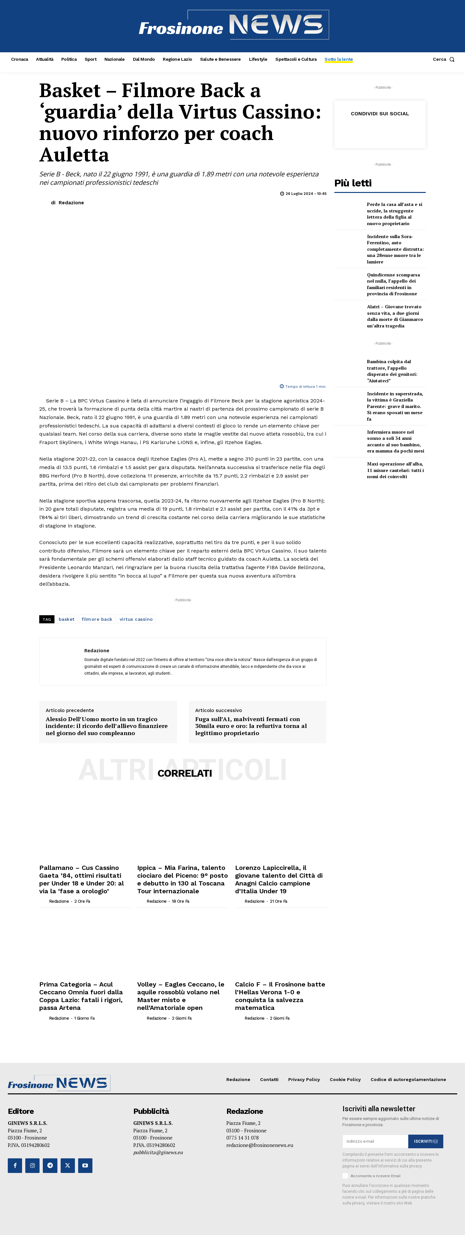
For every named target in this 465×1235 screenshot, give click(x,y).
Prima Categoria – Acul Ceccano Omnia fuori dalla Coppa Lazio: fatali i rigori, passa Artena (80, 983)
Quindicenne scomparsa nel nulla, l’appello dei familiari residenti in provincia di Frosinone (393, 284)
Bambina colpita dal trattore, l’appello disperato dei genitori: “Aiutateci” (392, 371)
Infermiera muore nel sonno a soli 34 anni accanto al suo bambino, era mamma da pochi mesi (395, 441)
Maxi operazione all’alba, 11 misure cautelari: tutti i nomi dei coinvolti (395, 470)
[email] (375, 1123)
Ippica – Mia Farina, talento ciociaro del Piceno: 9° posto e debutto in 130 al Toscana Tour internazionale (177, 876)
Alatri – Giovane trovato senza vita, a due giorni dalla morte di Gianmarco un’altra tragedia (395, 316)
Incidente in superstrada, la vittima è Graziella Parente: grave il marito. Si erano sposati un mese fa (395, 406)
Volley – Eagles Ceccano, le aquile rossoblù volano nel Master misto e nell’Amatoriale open (181, 983)
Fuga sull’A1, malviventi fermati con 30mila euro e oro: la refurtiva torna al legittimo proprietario (251, 726)
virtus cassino (136, 619)
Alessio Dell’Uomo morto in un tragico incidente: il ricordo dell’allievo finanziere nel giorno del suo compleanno (107, 726)
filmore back (97, 619)
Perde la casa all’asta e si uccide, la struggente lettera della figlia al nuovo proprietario (394, 213)
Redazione (71, 203)
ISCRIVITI (425, 1122)
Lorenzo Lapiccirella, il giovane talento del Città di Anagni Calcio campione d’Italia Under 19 (278, 873)
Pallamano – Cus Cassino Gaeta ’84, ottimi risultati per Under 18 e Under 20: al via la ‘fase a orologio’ (83, 873)
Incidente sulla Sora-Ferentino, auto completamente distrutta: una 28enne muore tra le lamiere (395, 249)
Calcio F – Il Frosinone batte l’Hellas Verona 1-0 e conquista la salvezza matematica (278, 983)
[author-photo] (43, 888)
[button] (445, 59)
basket (67, 619)
